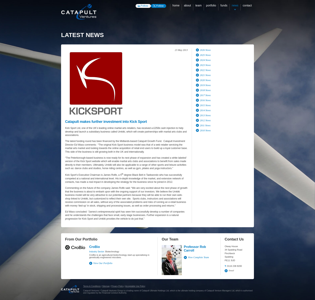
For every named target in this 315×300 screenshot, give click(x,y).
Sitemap (106, 286)
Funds (223, 5)
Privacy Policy (117, 286)
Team (198, 5)
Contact (247, 5)
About (187, 5)
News (235, 5)
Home (175, 5)
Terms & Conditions (92, 286)
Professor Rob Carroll (195, 248)
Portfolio (211, 5)
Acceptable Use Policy (135, 286)
